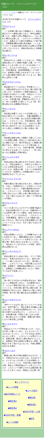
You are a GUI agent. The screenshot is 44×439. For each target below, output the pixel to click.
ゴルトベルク (9, 351)
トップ (4, 12)
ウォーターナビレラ (12, 251)
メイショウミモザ (11, 157)
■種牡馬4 (12, 408)
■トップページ (22, 382)
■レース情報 (12, 387)
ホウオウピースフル (12, 82)
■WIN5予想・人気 (31, 411)
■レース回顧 (12, 422)
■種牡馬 (31, 397)
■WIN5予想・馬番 (12, 415)
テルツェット (9, 26)
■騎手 (31, 418)
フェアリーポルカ (11, 230)
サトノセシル (9, 109)
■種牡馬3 (31, 404)
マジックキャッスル (12, 133)
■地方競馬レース (12, 394)
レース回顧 (11, 12)
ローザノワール (10, 55)
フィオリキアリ (10, 324)
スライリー (8, 276)
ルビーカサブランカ (12, 300)
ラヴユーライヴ (10, 203)
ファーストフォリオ (12, 179)
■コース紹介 (32, 390)
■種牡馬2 (12, 401)
